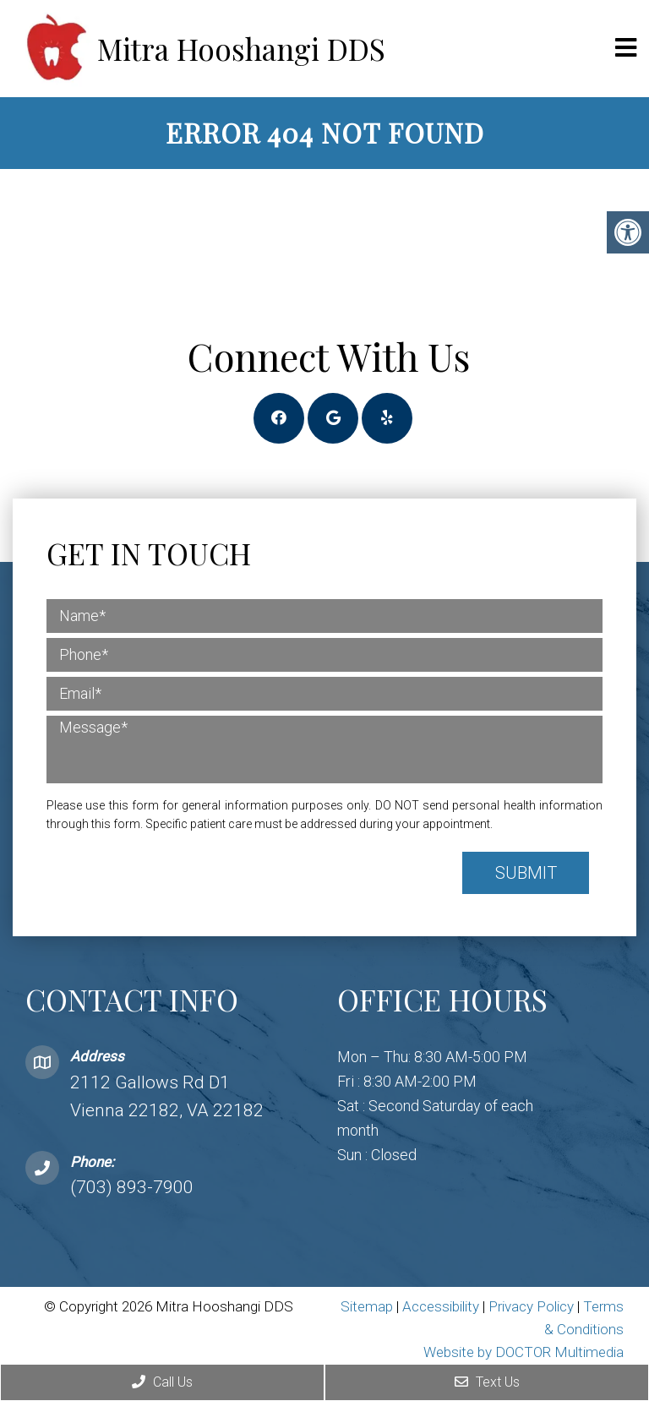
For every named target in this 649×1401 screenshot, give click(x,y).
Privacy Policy (532, 1306)
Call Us (162, 1382)
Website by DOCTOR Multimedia (523, 1352)
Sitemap (367, 1306)
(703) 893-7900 (132, 1187)
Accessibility (440, 1306)
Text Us (487, 1382)
